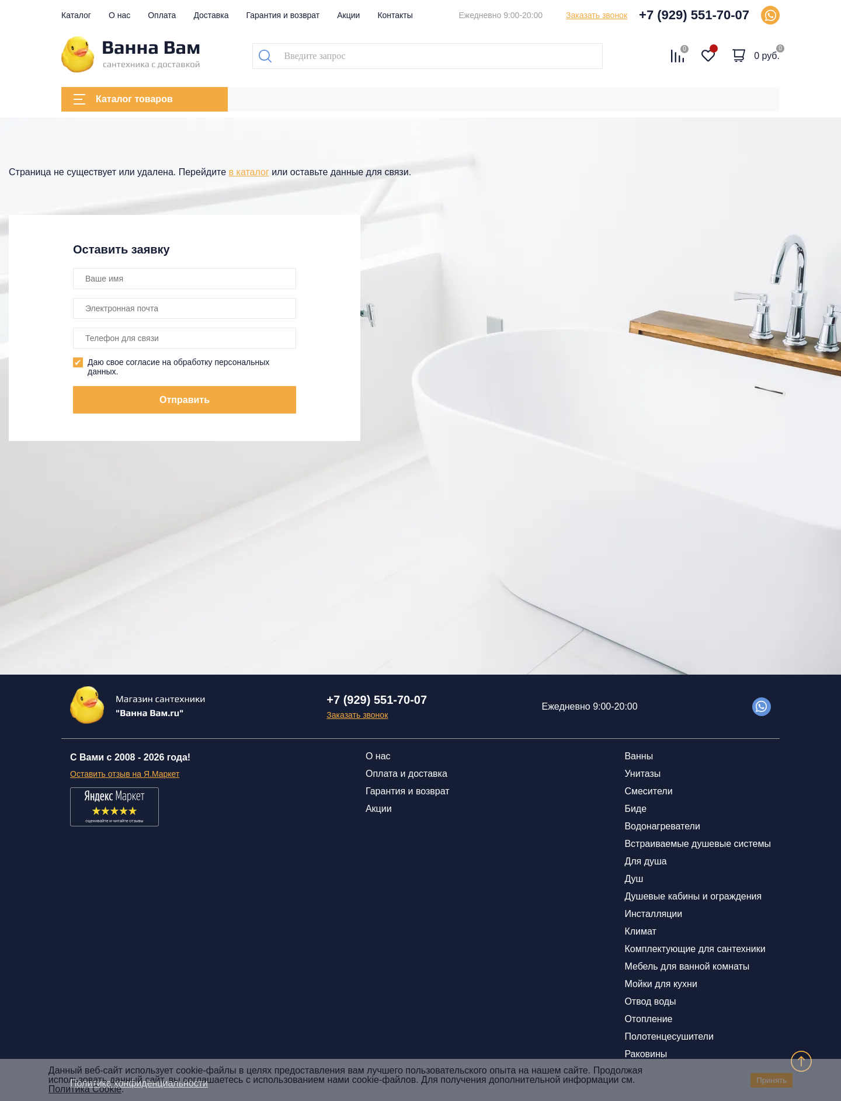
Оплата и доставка (406, 774)
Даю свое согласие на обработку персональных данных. (178, 366)
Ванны (638, 756)
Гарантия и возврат (283, 15)
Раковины (645, 1054)
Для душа (645, 861)
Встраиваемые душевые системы (697, 844)
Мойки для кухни (660, 984)
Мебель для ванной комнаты (686, 966)
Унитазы (642, 774)
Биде (635, 809)
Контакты (394, 15)
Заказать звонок (596, 15)
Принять (771, 1080)
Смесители (648, 791)
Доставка (210, 15)
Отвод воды (650, 1001)
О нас (119, 15)
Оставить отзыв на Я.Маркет (124, 774)
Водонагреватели (662, 826)
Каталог (76, 15)
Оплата (162, 15)
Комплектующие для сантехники (694, 949)
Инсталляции (653, 914)
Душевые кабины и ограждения (693, 896)
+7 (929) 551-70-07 (694, 15)
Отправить (184, 400)
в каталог (249, 172)
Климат (640, 931)
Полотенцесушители (668, 1036)
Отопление (648, 1019)
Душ (633, 879)
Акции (348, 15)
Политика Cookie (84, 1089)
